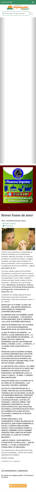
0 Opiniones (8, 226)
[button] (7, 207)
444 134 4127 (7, 2)
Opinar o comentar (18, 486)
